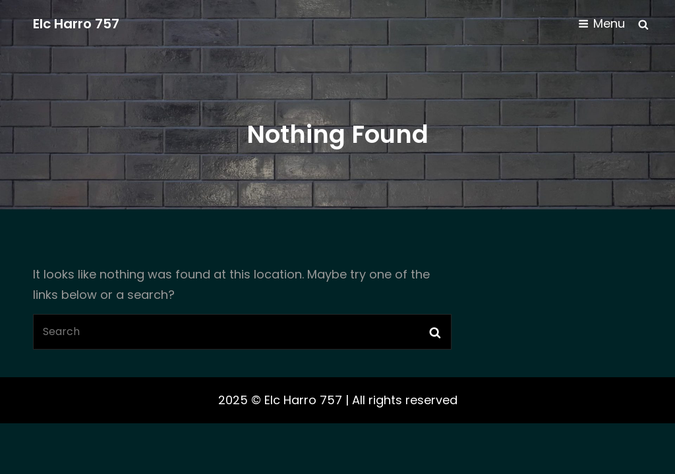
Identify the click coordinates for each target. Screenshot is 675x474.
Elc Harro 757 (76, 23)
